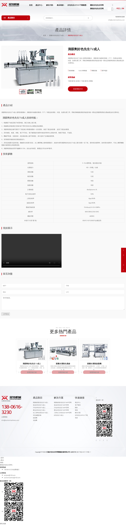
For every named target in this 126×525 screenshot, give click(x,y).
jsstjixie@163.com (9, 475)
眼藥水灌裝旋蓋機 (94, 364)
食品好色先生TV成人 (39, 405)
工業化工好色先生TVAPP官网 (62, 412)
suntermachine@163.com (12, 477)
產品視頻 (60, 5)
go (112, 9)
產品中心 (39, 5)
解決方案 (49, 5)
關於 (76, 407)
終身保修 (71, 70)
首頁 (30, 5)
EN (123, 8)
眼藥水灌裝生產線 (63, 364)
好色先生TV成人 (59, 415)
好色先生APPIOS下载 (81, 415)
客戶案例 (78, 405)
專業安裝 (93, 70)
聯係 (76, 410)
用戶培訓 (104, 70)
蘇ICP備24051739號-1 (84, 452)
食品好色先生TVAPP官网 (61, 405)
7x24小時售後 (82, 70)
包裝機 (35, 420)
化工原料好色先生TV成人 (40, 412)
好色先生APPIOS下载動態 (77, 5)
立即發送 (5, 314)
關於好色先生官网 (97, 5)
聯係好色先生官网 (97, 8)
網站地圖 (3, 523)
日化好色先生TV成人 (39, 407)
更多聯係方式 (78, 88)
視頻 (76, 417)
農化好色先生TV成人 (39, 410)
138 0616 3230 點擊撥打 (11, 469)
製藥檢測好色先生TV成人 (40, 402)
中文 (118, 8)
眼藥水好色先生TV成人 (56, 35)
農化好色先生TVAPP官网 (61, 410)
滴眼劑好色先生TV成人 (32, 364)
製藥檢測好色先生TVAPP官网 (62, 402)
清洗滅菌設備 (37, 415)
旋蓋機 (35, 417)
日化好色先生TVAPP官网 (61, 407)
